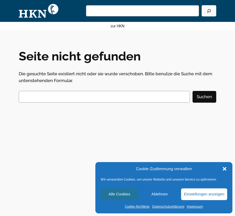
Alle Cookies (119, 194)
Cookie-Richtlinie (137, 206)
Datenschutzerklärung (168, 206)
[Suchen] (209, 10)
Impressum (195, 206)
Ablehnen (159, 194)
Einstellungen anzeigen (204, 194)
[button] (224, 168)
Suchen (204, 96)
